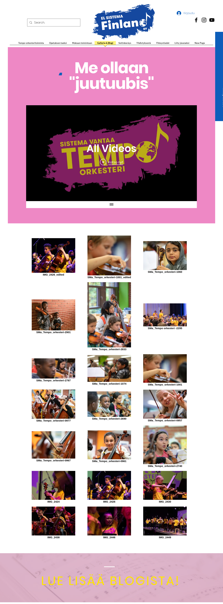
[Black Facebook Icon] (196, 20)
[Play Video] (111, 161)
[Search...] (53, 22)
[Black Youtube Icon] (212, 20)
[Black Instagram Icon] (204, 20)
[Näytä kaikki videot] (111, 204)
